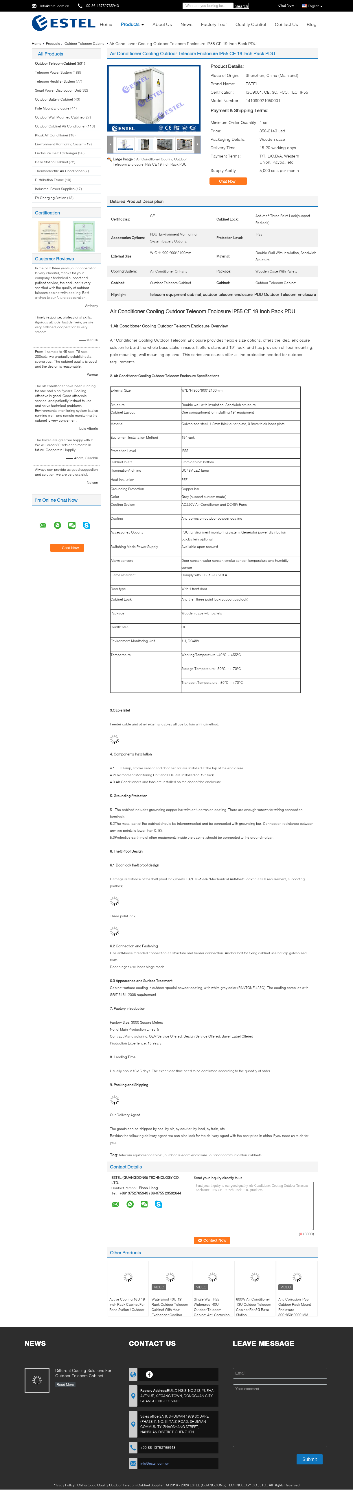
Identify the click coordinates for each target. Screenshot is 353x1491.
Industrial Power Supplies (55, 189)
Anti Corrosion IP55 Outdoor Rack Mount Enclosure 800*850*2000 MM (294, 1307)
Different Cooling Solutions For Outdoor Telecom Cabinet (83, 1373)
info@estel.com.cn (54, 6)
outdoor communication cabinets (235, 1155)
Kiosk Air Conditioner (51, 135)
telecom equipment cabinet (140, 1155)
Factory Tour (214, 24)
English (315, 6)
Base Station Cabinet (51, 162)
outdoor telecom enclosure (186, 1155)
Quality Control (251, 24)
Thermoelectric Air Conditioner (59, 171)
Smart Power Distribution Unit (58, 90)
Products (130, 24)
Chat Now (231, 181)
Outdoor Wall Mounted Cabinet (59, 117)
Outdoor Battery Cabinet (54, 99)
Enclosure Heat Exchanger (56, 153)
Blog (312, 24)
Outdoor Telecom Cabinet (85, 43)
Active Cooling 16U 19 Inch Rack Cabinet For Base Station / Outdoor (127, 1304)
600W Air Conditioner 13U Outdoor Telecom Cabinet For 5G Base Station (253, 1307)
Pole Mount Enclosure (52, 108)
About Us (162, 24)
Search (241, 6)
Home (106, 24)
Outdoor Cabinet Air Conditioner (60, 126)
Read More (65, 1384)
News (186, 24)
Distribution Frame (49, 180)
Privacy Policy (64, 1485)
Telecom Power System (53, 72)
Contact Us (286, 24)
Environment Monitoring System (59, 144)
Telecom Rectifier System (55, 81)
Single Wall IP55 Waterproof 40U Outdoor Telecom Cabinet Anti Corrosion (212, 1307)
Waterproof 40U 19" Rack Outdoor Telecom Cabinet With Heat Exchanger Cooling (170, 1307)
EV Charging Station (50, 198)
